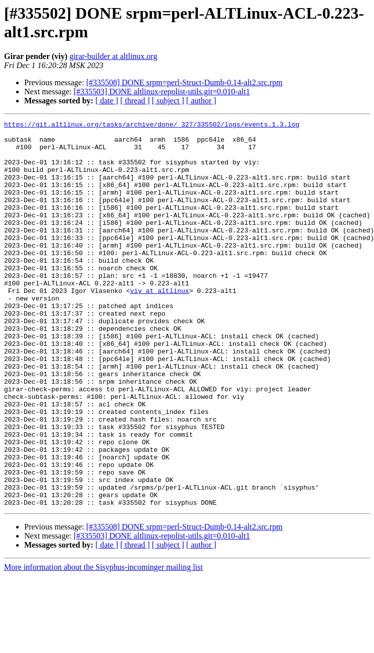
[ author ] (201, 100)
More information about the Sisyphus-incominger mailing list (103, 644)
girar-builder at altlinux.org (113, 56)
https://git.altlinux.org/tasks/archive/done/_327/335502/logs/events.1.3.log (151, 125)
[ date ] (106, 100)
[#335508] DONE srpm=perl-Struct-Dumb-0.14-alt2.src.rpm (184, 82)
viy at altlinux (159, 325)
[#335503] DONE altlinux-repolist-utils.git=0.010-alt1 (162, 91)
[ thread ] (135, 100)
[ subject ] (168, 100)
